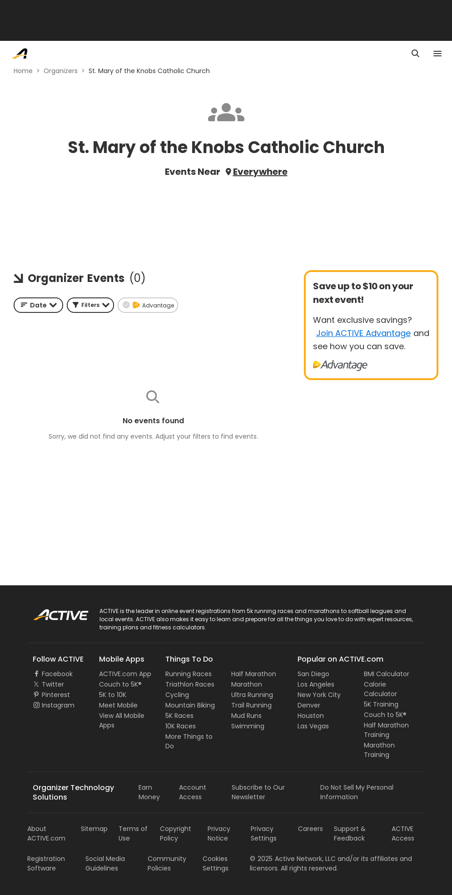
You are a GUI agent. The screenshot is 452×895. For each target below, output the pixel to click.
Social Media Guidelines (105, 863)
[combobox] (38, 305)
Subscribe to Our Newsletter (258, 792)
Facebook (57, 673)
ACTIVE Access (403, 833)
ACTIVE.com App (125, 673)
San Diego (313, 673)
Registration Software (46, 863)
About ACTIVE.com (46, 833)
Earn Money (149, 792)
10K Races (180, 726)
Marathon (246, 684)
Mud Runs (246, 715)
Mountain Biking (190, 705)
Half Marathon (253, 673)
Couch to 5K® (120, 684)
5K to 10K (112, 694)
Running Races (188, 673)
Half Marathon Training (386, 730)
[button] (90, 305)
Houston (311, 715)
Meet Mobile (118, 705)
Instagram (58, 705)
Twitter (53, 684)
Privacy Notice (219, 833)
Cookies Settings (215, 863)
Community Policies (167, 863)
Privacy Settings (264, 833)
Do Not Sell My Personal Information (356, 792)
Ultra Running (252, 694)
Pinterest (56, 694)
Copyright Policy (175, 833)
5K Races (179, 715)
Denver (309, 705)
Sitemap (94, 828)
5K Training (381, 704)
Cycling (177, 694)
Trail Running (251, 705)
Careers (310, 828)
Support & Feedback (350, 833)
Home (23, 70)
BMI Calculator (386, 673)
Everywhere (260, 171)
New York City (319, 694)
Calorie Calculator (380, 689)
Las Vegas (313, 726)
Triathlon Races (189, 684)
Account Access (192, 792)
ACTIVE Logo (52, 611)
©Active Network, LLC (293, 858)
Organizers (61, 70)
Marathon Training (379, 750)
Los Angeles (316, 684)
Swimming (247, 726)
